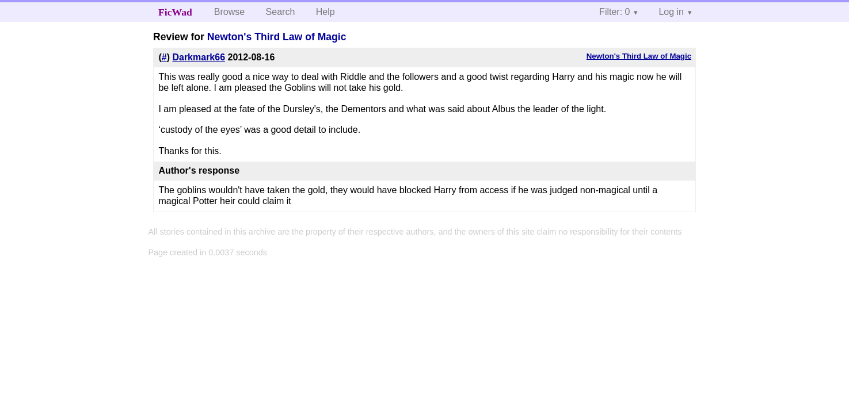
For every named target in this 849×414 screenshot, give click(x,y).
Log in (671, 12)
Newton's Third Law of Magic (277, 37)
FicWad (175, 12)
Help (325, 12)
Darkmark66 (198, 57)
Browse (229, 12)
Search (280, 12)
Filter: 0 (614, 12)
